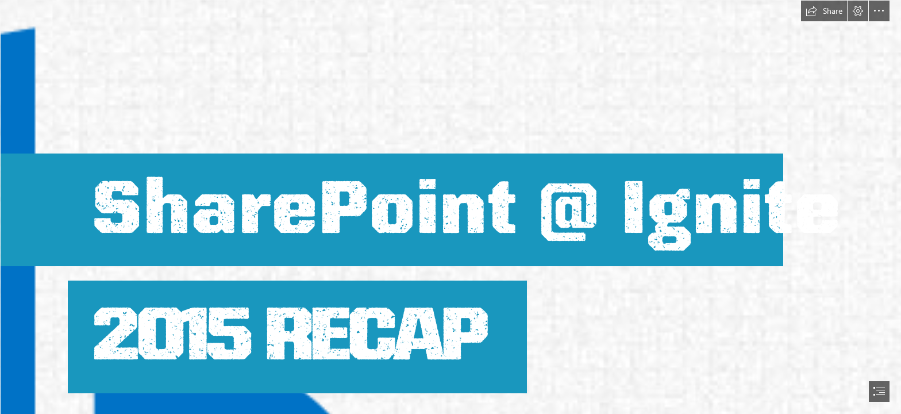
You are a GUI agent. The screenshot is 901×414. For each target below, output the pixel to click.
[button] (824, 11)
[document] (450, 207)
